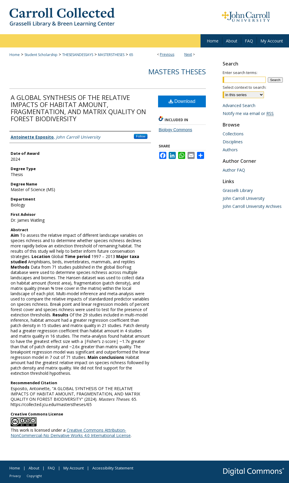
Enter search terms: (240, 72)
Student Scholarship (41, 54)
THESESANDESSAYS (77, 54)
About (34, 468)
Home (14, 54)
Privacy (15, 476)
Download (182, 101)
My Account (73, 468)
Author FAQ (234, 170)
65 (131, 54)
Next (188, 54)
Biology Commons (175, 129)
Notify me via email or (248, 113)
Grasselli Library (238, 190)
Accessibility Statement (112, 468)
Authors (230, 149)
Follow (140, 136)
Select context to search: (244, 87)
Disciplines (233, 141)
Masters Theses (177, 71)
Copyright (34, 476)
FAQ (51, 468)
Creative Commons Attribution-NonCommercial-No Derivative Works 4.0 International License (71, 432)
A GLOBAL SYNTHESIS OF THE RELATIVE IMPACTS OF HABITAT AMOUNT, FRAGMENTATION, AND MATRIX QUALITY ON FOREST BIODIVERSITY (78, 108)
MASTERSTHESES (111, 54)
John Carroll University (244, 198)
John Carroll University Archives (252, 206)
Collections (233, 134)
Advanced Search (239, 105)
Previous (167, 54)
